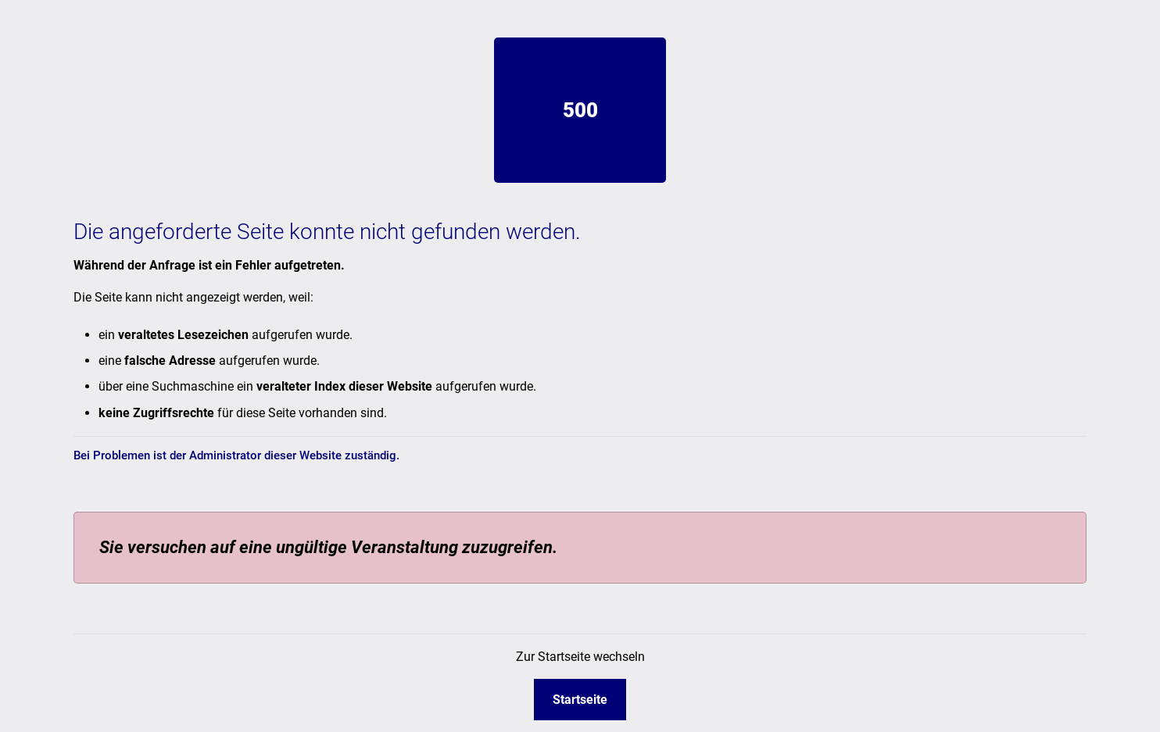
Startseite (580, 699)
